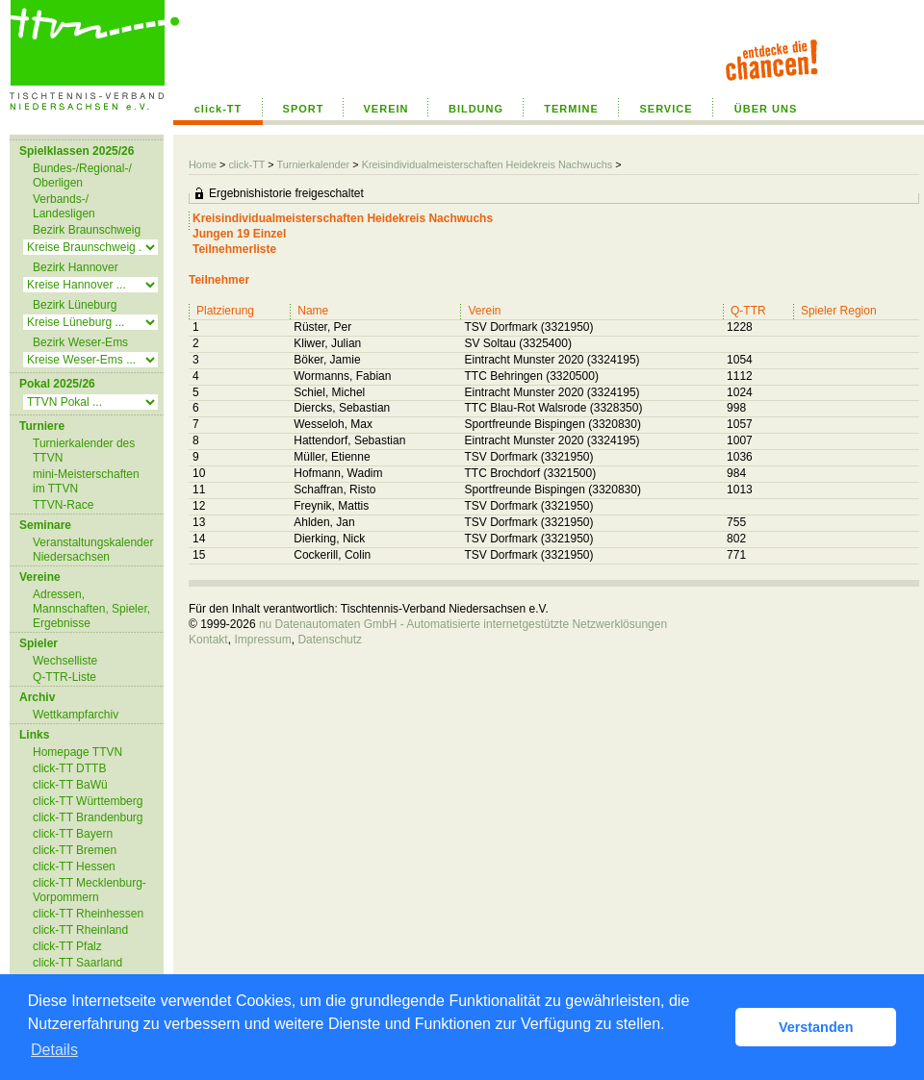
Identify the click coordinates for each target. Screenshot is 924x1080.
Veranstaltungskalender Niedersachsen (93, 550)
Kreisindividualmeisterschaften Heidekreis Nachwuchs (487, 164)
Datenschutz (329, 639)
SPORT (303, 108)
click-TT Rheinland (80, 930)
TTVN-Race (63, 505)
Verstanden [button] (816, 1027)
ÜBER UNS (765, 108)
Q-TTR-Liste (64, 677)
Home (203, 164)
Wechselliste (65, 660)
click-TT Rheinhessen (88, 913)
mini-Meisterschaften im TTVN (86, 481)
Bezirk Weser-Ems (80, 342)
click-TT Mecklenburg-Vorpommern (89, 890)
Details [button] (54, 1050)
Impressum (262, 639)
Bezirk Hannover (75, 267)
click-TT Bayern (73, 834)
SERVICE (665, 108)
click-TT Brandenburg (88, 817)
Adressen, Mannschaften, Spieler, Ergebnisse (91, 609)
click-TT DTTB (69, 768)
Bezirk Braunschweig (87, 230)
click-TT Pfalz (67, 946)
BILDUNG (476, 108)
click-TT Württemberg (87, 801)
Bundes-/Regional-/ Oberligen (82, 175)
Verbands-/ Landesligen (64, 206)
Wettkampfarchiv (75, 714)
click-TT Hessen (74, 866)
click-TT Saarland (77, 962)
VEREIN (386, 108)
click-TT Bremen (74, 850)
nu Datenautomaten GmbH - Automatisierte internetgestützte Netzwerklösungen (463, 624)
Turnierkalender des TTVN (84, 451)
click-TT (218, 108)
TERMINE (571, 108)
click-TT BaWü (70, 784)
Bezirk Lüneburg (74, 305)
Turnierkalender (312, 164)
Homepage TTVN (77, 752)
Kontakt (208, 639)
